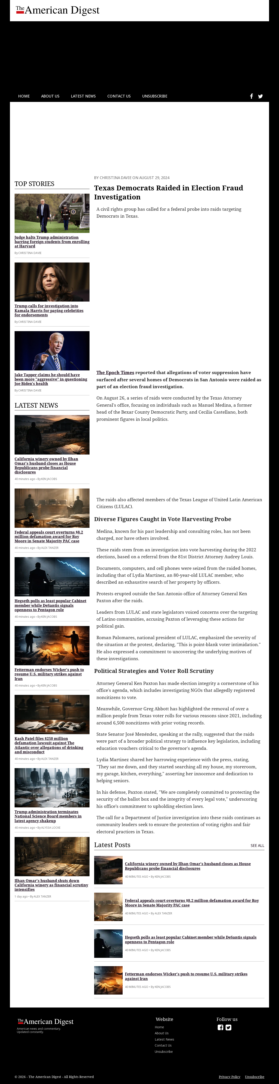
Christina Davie (115, 177)
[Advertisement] (139, 56)
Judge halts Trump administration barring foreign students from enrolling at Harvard (52, 242)
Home (24, 96)
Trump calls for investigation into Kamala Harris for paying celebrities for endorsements (49, 310)
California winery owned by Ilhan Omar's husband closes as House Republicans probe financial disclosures (46, 465)
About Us (50, 96)
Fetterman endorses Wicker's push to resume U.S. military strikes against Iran (49, 674)
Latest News (83, 96)
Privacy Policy (229, 1077)
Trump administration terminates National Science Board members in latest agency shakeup (48, 816)
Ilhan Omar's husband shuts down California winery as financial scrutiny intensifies (51, 885)
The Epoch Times (115, 372)
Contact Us (119, 96)
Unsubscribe (154, 96)
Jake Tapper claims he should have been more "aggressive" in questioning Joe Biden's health (51, 379)
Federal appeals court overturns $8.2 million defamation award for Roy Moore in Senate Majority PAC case (49, 537)
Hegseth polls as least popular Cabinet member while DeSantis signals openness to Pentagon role (50, 605)
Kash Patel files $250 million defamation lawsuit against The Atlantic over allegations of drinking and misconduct (49, 745)
